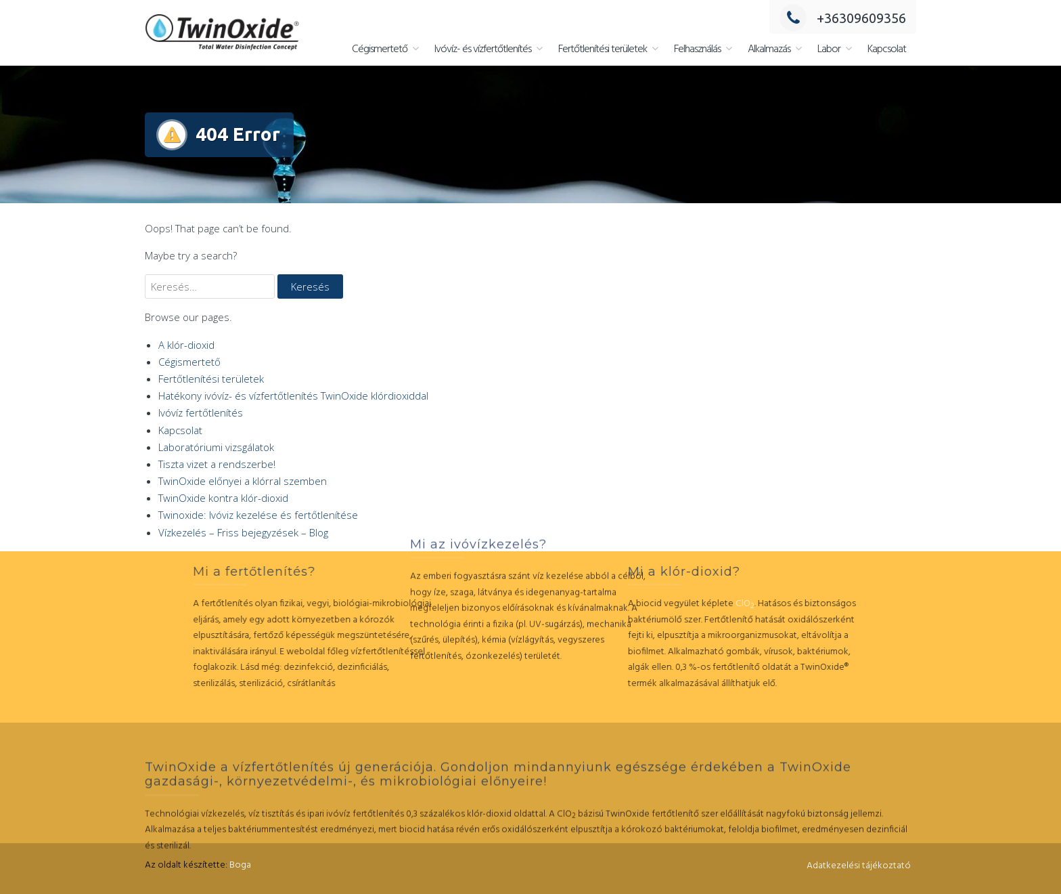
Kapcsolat (886, 49)
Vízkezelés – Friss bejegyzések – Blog (243, 532)
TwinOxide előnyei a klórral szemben (242, 481)
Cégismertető (379, 49)
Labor (828, 49)
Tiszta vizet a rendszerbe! (216, 464)
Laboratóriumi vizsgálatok (216, 447)
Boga (240, 865)
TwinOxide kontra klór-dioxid (223, 498)
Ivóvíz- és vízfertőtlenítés (482, 49)
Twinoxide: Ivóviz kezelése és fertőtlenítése (258, 515)
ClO (658, 604)
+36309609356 (843, 18)
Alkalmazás (769, 49)
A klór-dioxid (186, 345)
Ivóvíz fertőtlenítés (200, 412)
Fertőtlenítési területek (602, 49)
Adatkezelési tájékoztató (859, 866)
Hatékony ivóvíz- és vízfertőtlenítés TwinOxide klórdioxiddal (293, 395)
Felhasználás (697, 49)
